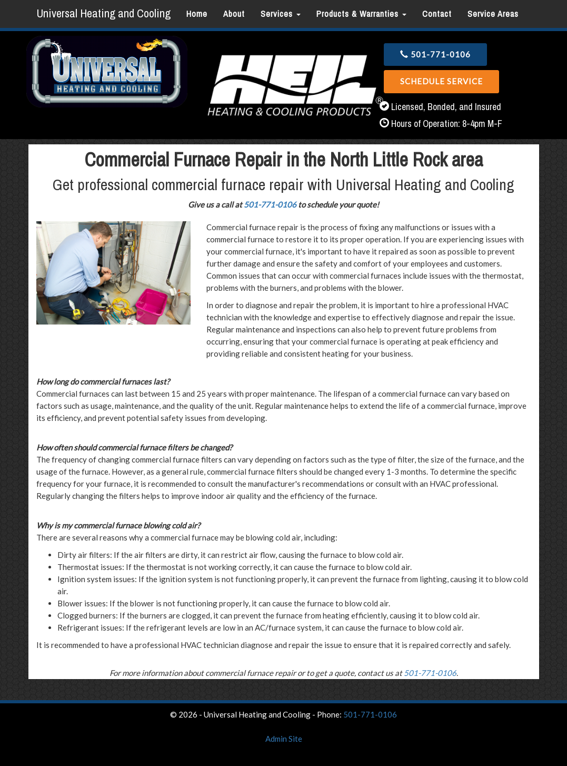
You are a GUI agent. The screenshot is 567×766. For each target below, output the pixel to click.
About (234, 13)
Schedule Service (441, 81)
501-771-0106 (435, 54)
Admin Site (283, 738)
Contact (437, 13)
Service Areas (493, 13)
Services (281, 13)
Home (196, 13)
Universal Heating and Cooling (103, 13)
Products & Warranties (361, 13)
